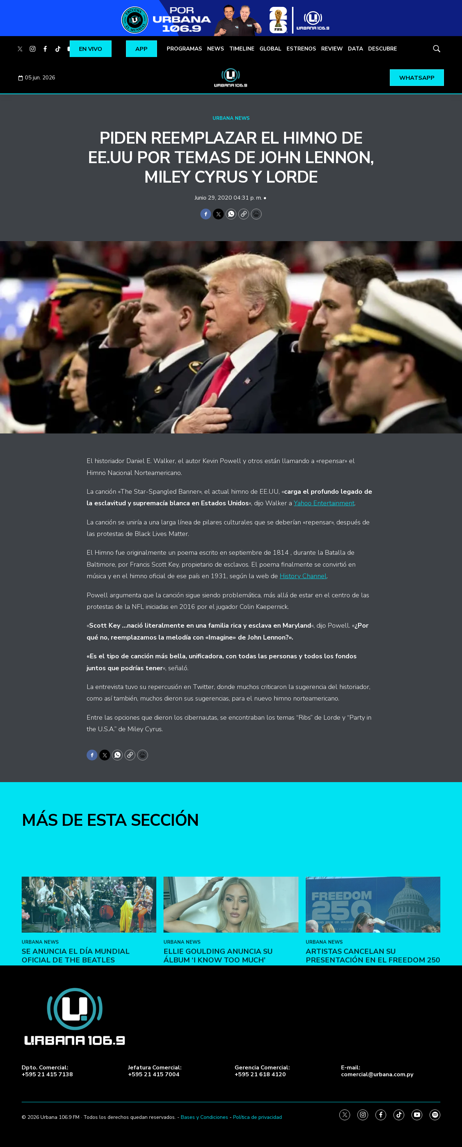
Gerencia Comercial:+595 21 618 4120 (262, 1071)
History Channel (303, 576)
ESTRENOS (301, 48)
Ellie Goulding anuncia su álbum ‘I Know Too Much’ (218, 1018)
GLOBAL (271, 48)
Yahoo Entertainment (324, 503)
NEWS (215, 48)
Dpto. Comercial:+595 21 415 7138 (47, 1071)
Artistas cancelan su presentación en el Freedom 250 (373, 1018)
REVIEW (332, 48)
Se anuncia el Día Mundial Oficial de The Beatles (76, 1018)
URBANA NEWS (231, 118)
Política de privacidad (257, 1117)
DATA (355, 48)
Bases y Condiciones (204, 1117)
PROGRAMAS (184, 48)
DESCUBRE (382, 48)
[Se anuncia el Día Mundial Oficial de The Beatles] (89, 967)
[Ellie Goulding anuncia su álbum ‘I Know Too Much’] (231, 967)
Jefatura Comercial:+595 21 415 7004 (155, 1071)
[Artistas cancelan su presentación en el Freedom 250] (373, 967)
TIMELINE (241, 48)
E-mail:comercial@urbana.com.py (377, 1071)
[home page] (231, 77)
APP (141, 49)
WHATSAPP (417, 78)
